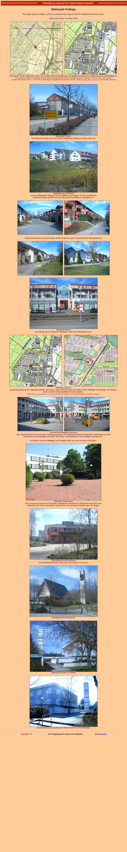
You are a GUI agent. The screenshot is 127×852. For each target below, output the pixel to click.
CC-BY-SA (96, 80)
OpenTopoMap (86, 80)
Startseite (102, 734)
